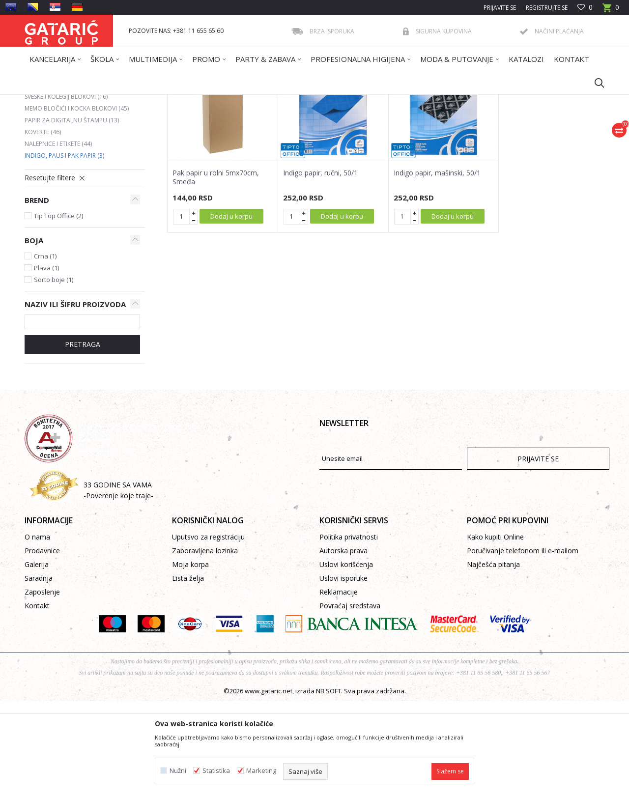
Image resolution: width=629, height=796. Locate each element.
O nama (37, 631)
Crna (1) (45, 350)
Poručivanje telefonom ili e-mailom (522, 645)
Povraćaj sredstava (349, 700)
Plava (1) (46, 362)
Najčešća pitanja (493, 659)
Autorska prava (343, 645)
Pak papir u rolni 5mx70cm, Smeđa (215, 272)
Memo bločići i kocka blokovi (77, 203)
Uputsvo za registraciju (208, 631)
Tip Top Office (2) (58, 310)
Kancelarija (157, 101)
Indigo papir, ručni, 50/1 (320, 267)
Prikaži (470, 136)
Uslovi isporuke (343, 673)
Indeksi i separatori (60, 168)
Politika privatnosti (348, 631)
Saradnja (39, 673)
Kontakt (37, 700)
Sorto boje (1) (53, 374)
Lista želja (188, 673)
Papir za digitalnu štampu (72, 215)
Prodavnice (42, 645)
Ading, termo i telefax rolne (73, 179)
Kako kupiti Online (495, 631)
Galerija (37, 659)
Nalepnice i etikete (58, 238)
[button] (594, 82)
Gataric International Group (63, 101)
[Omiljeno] (585, 7)
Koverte (43, 227)
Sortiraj (364, 136)
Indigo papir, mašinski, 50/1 (437, 267)
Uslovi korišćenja (346, 659)
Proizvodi (121, 101)
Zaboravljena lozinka (205, 645)
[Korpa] (610, 10)
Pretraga (82, 439)
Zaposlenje (42, 686)
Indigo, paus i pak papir (64, 250)
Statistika (216, 770)
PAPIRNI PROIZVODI (206, 101)
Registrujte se (547, 7)
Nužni (178, 770)
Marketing (261, 770)
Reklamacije (338, 686)
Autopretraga (319, 136)
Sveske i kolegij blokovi (66, 191)
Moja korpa (190, 659)
